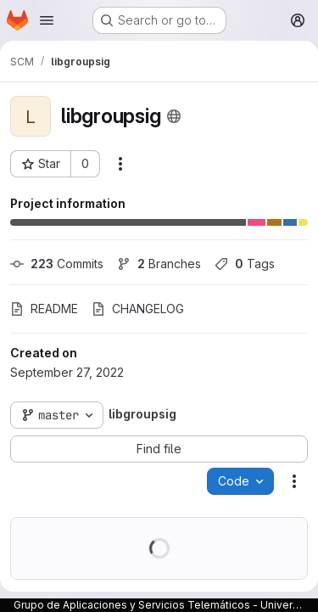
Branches (159, 263)
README (44, 308)
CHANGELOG (138, 308)
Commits (56, 263)
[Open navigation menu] (46, 20)
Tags (245, 263)
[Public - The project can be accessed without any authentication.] (174, 116)
